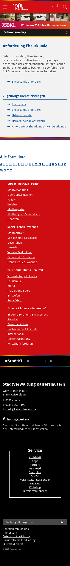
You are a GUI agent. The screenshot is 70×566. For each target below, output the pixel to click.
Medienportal (15, 209)
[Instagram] (45, 361)
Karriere (35, 464)
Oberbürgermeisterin (20, 194)
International (15, 334)
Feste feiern (14, 300)
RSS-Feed (35, 468)
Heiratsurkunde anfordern (28, 121)
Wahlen (12, 204)
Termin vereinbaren (35, 491)
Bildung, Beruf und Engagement (27, 314)
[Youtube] (39, 361)
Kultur (11, 286)
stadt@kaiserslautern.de (20, 409)
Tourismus (14, 281)
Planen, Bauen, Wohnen (22, 262)
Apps (35, 461)
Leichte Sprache (13, 543)
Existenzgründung (18, 338)
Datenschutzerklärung (17, 536)
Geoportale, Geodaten (21, 257)
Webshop (35, 487)
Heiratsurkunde (22, 115)
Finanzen (13, 219)
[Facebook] (28, 361)
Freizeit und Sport (18, 290)
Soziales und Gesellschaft (23, 237)
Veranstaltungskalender (22, 276)
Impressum (10, 532)
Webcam (35, 483)
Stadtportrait (15, 233)
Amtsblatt (35, 457)
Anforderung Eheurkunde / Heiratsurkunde (39, 126)
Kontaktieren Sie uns (16, 529)
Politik (11, 199)
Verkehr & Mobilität (19, 252)
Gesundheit (14, 242)
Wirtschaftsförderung (20, 343)
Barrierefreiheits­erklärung (19, 540)
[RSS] (51, 361)
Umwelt (12, 247)
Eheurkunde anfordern (26, 81)
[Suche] (62, 522)
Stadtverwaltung (17, 190)
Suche (35, 476)
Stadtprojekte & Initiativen (23, 214)
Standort (12, 319)
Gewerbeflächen (17, 324)
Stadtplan (35, 472)
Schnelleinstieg (37, 32)
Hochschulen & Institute (22, 329)
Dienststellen (39, 429)
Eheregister (19, 104)
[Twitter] (34, 361)
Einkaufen (13, 295)
